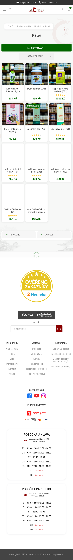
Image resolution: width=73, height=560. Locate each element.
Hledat (12, 354)
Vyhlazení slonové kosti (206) (36, 170)
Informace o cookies (61, 354)
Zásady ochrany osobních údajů (60, 360)
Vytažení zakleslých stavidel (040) (60, 170)
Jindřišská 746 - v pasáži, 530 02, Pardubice (37, 495)
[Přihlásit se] (33, 328)
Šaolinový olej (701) (60, 129)
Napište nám (12, 349)
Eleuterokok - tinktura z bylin (13, 90)
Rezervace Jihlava (36, 374)
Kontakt (12, 369)
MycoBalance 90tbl (36, 88)
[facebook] (29, 395)
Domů (10, 26)
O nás (12, 374)
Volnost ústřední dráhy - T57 (13, 170)
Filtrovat (37, 48)
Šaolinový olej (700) (36, 129)
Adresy (36, 359)
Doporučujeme (33, 106)
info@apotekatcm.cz (26, 2)
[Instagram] (43, 395)
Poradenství (12, 364)
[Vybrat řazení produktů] (36, 56)
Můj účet (36, 349)
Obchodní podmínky (61, 366)
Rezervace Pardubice (36, 369)
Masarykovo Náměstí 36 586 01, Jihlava (36, 440)
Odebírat (59, 328)
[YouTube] (36, 395)
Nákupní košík (36, 364)
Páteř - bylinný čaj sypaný (12, 130)
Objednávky (36, 354)
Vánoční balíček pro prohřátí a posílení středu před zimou (36, 212)
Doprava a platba (61, 349)
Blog (12, 359)
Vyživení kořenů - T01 (13, 210)
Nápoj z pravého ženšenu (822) (60, 90)
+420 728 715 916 (48, 2)
